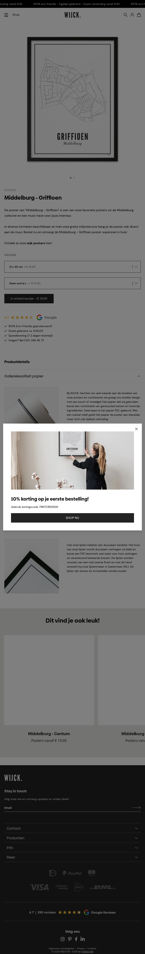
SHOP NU (72, 518)
